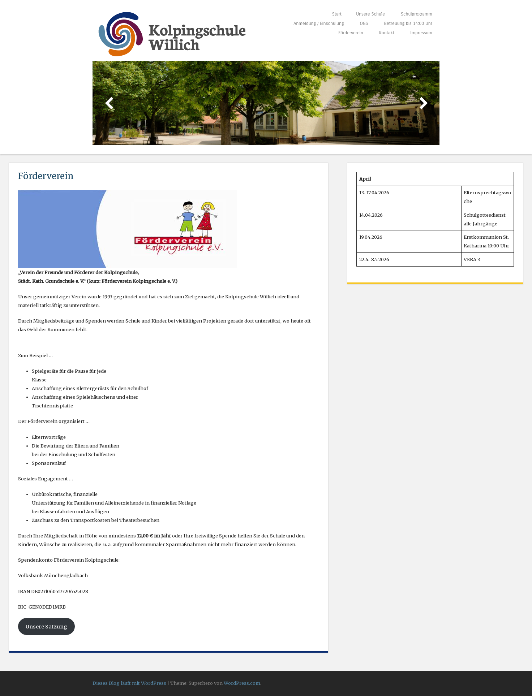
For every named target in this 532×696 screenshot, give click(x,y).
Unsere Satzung (46, 626)
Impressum (421, 32)
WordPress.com (242, 683)
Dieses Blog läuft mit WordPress (129, 683)
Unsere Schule (370, 14)
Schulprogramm (416, 14)
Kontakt (386, 32)
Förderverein (350, 32)
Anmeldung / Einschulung (318, 23)
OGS (364, 23)
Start (337, 14)
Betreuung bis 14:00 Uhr (408, 23)
